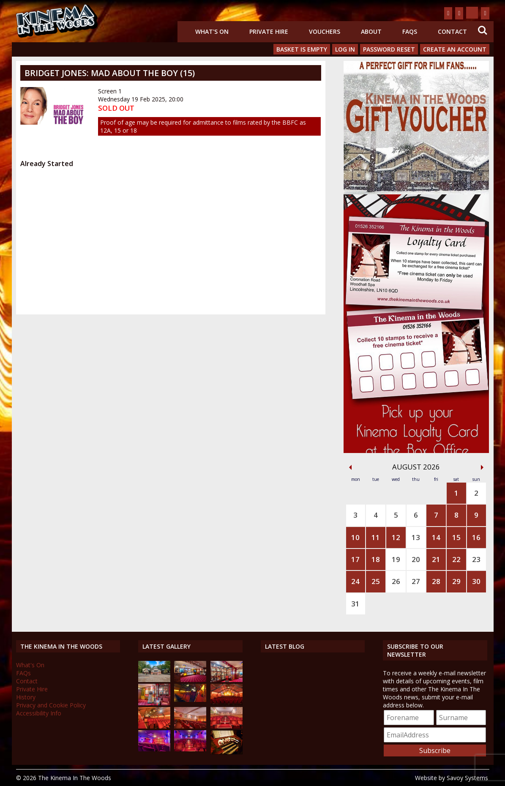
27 (416, 581)
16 (476, 537)
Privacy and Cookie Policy (51, 705)
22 (456, 559)
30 (476, 581)
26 (396, 581)
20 (416, 559)
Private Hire (268, 31)
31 (355, 604)
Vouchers (324, 31)
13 (416, 537)
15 (456, 537)
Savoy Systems (467, 778)
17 (355, 559)
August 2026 (416, 467)
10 (355, 537)
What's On (212, 31)
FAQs (409, 31)
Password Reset (389, 49)
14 (436, 537)
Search (482, 30)
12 (396, 537)
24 (355, 581)
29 (456, 581)
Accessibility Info (38, 713)
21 (436, 559)
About (371, 31)
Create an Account (454, 49)
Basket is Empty (301, 49)
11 (375, 537)
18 (375, 559)
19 (396, 559)
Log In (345, 49)
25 (375, 581)
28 (436, 581)
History (25, 697)
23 (476, 559)
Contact (452, 31)
